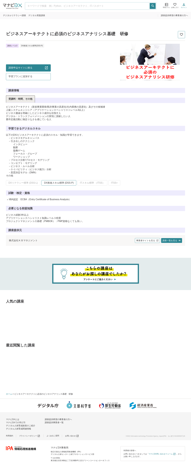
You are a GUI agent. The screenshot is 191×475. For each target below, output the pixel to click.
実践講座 (36, 15)
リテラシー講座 (14, 15)
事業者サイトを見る (147, 240)
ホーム (9, 394)
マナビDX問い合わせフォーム (162, 454)
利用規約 (9, 436)
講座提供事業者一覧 (54, 422)
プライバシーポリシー (29, 436)
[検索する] (153, 6)
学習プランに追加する (20, 76)
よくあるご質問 (53, 436)
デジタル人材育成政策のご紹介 (20, 425)
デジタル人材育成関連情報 (18, 429)
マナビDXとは (12, 419)
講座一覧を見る (171, 240)
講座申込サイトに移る (28, 67)
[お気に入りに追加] (181, 34)
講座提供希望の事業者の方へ (174, 15)
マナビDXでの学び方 (16, 422)
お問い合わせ (72, 436)
